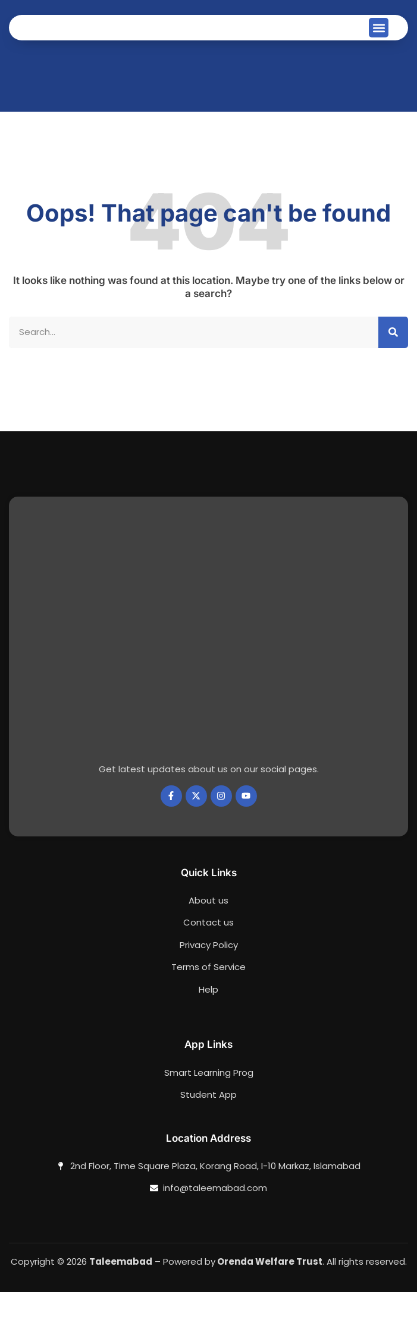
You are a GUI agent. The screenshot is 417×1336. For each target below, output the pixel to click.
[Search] (393, 376)
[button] (378, 49)
